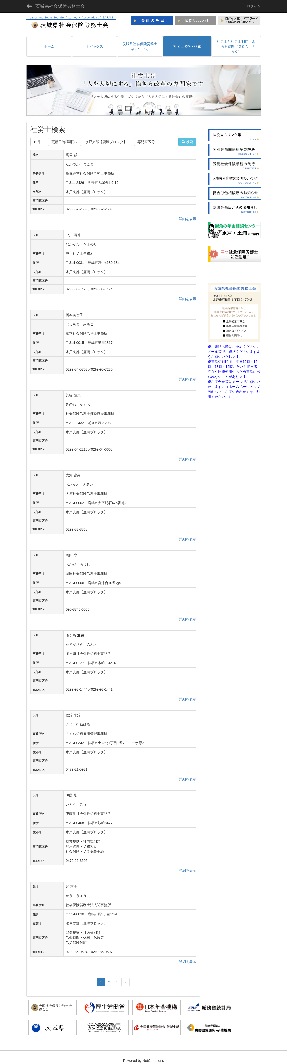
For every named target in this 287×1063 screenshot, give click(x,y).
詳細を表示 (187, 219)
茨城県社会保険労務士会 (60, 6)
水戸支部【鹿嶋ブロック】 (107, 142)
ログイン (254, 6)
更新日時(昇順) (64, 142)
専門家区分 (147, 142)
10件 (39, 142)
